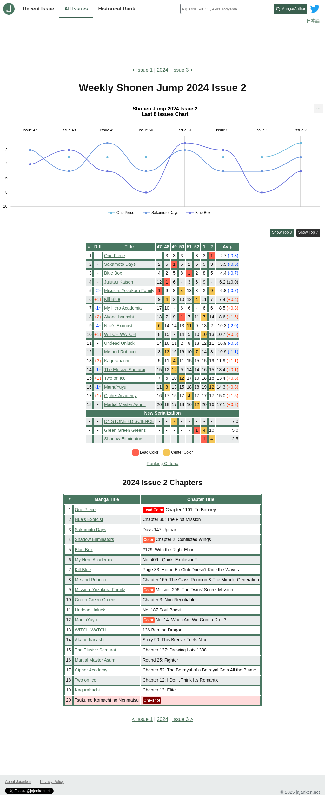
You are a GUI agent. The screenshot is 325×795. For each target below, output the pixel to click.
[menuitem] (318, 108)
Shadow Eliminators (123, 438)
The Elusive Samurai (124, 369)
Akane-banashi (119, 316)
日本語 (313, 20)
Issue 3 (180, 70)
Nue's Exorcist (118, 325)
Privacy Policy (52, 781)
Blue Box (113, 273)
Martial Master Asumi (125, 404)
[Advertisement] (162, 44)
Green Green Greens (125, 430)
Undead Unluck (119, 343)
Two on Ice (115, 378)
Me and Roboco (120, 351)
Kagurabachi (116, 360)
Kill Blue (112, 299)
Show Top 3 (282, 232)
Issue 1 (145, 70)
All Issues (76, 8)
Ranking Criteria (162, 463)
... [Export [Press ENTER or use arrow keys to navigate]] (318, 107)
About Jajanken (18, 781)
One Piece (114, 255)
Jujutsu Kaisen (118, 281)
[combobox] (227, 9)
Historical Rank (116, 8)
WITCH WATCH (120, 334)
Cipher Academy (120, 395)
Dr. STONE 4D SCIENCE (129, 421)
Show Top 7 (308, 232)
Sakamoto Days (120, 264)
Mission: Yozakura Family (129, 290)
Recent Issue (38, 8)
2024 (162, 70)
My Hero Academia (123, 308)
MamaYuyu (115, 387)
